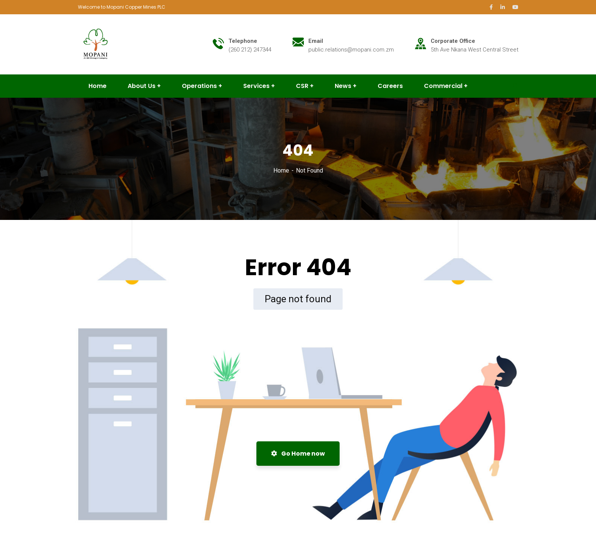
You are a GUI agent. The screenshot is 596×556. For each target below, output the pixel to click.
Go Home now (298, 453)
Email (315, 41)
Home (281, 170)
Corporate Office (453, 41)
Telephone (243, 41)
